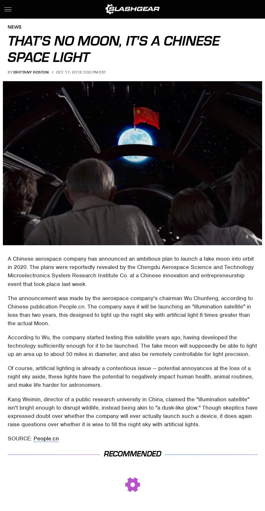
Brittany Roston (31, 72)
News (15, 27)
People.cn (46, 438)
